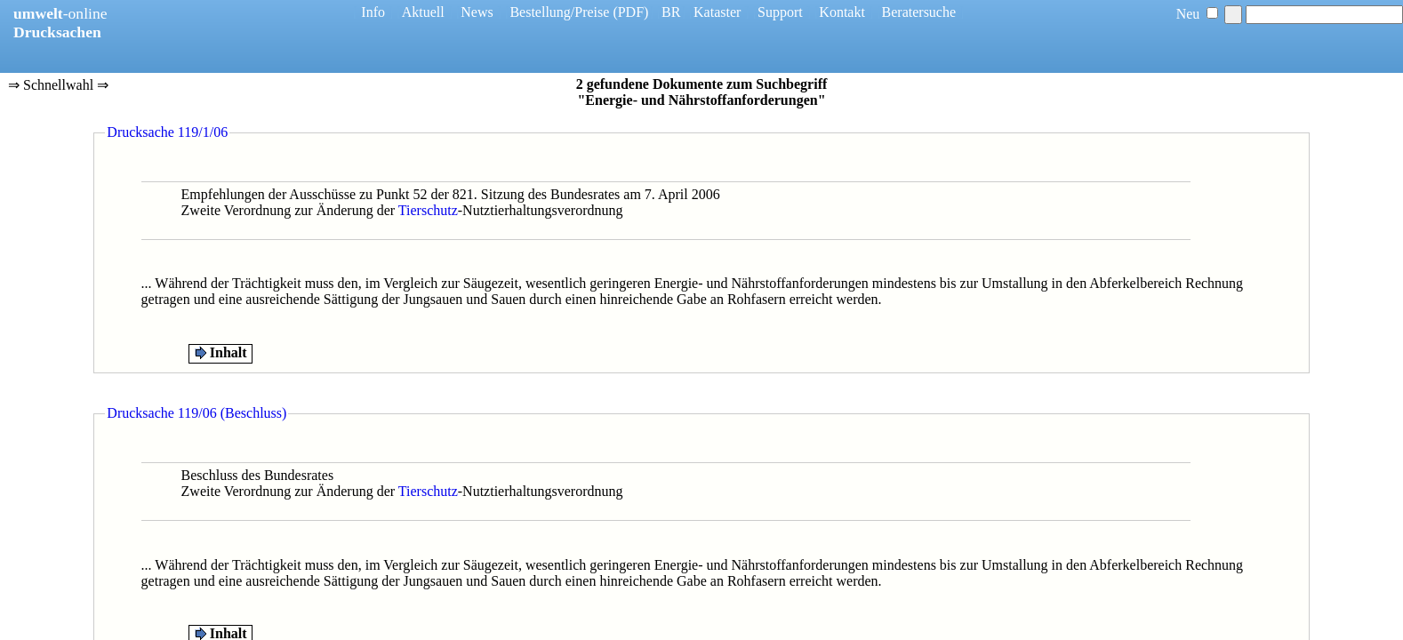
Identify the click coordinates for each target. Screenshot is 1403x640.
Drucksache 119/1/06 (167, 132)
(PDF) (630, 12)
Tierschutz (428, 210)
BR (670, 12)
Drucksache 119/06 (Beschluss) (196, 412)
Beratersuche (919, 12)
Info (373, 12)
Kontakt (842, 12)
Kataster (717, 12)
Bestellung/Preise (559, 12)
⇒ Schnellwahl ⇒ (58, 86)
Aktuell (423, 12)
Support (780, 12)
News (477, 12)
